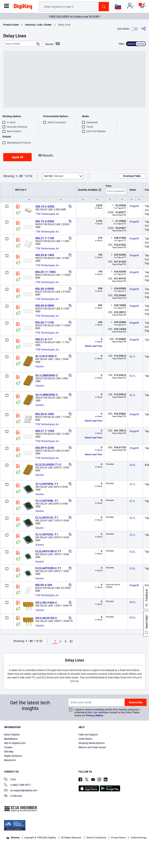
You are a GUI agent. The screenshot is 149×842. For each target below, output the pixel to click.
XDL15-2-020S (45, 206)
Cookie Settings (139, 837)
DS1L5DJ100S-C (46, 602)
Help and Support (88, 734)
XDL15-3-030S (44, 221)
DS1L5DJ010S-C (46, 618)
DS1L (133, 602)
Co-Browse (13, 796)
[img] (23, 7)
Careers (8, 747)
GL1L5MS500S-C (47, 375)
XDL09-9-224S (44, 447)
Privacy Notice (94, 715)
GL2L (133, 464)
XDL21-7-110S (44, 238)
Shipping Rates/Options (92, 743)
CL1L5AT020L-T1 (46, 534)
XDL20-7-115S (44, 322)
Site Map (9, 751)
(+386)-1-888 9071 (17, 785)
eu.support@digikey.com (20, 791)
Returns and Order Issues (92, 747)
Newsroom (10, 760)
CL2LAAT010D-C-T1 (48, 551)
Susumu (39, 366)
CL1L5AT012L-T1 (46, 517)
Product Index (11, 24)
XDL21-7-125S (44, 430)
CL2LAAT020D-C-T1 (48, 568)
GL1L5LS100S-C (46, 356)
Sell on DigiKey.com (15, 743)
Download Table (131, 176)
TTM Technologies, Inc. (48, 214)
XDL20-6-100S (44, 414)
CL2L (132, 551)
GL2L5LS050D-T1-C (48, 464)
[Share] (143, 29)
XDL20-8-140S (44, 255)
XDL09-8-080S (44, 305)
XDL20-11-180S (45, 271)
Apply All (17, 157)
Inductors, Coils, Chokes (38, 24)
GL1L (133, 356)
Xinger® (134, 206)
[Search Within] (19, 43)
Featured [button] (53, 176)
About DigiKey (12, 734)
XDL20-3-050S (44, 288)
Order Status (85, 738)
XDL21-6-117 (43, 339)
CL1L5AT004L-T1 (47, 483)
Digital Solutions (13, 755)
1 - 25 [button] (19, 176)
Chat (10, 780)
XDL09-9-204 (43, 585)
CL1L (132, 484)
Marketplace (10, 738)
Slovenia (12, 837)
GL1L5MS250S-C (47, 394)
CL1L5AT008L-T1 (47, 500)
